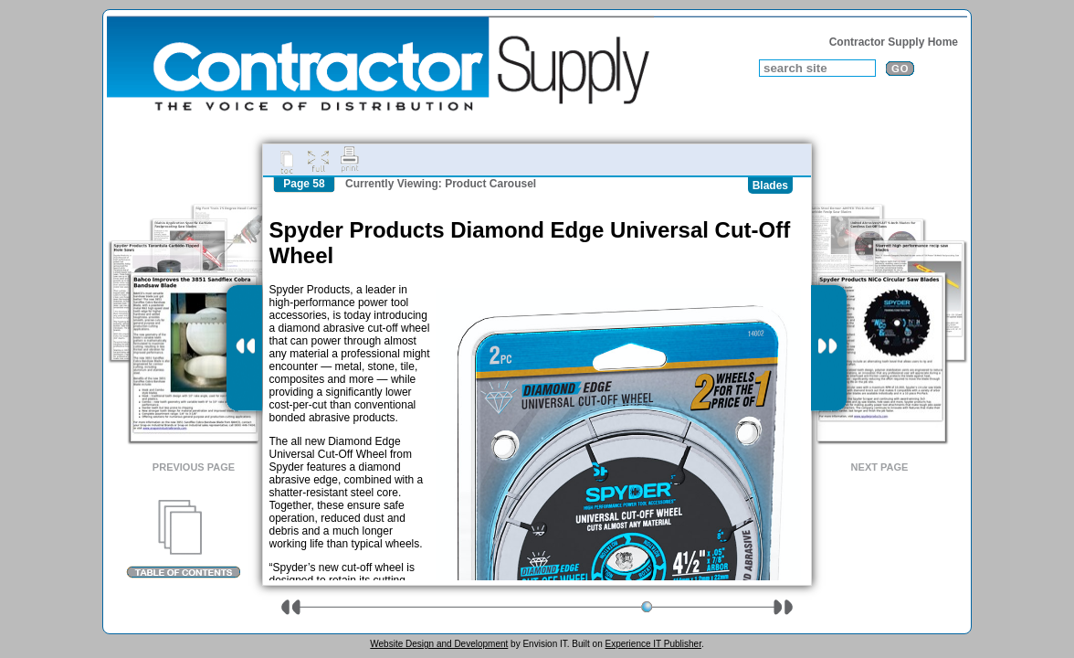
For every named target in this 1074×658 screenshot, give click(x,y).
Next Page (880, 467)
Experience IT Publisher (652, 644)
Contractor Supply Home (893, 42)
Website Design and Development (439, 644)
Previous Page (194, 467)
